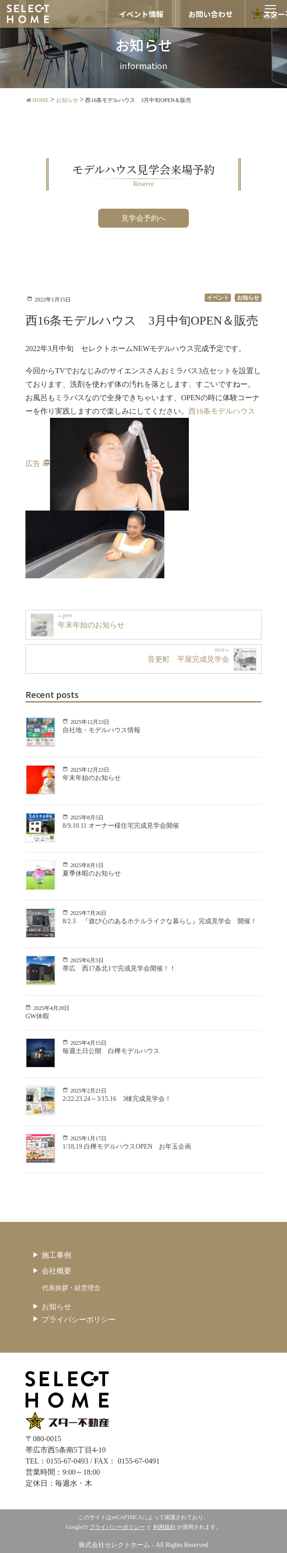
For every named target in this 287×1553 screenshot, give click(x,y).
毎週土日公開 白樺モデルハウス (111, 1051)
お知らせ (56, 1306)
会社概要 (56, 1271)
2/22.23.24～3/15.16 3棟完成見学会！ (116, 1098)
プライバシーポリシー (79, 1319)
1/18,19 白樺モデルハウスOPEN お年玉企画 (126, 1146)
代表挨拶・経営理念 (71, 1288)
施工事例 (56, 1255)
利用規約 (164, 1527)
